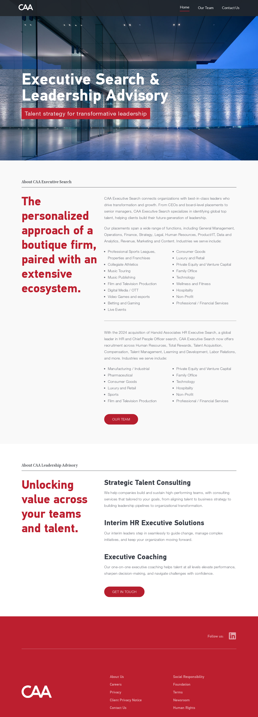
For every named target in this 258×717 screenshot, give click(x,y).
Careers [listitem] (116, 684)
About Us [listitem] (117, 677)
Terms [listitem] (178, 692)
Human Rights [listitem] (184, 708)
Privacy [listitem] (115, 692)
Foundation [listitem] (181, 684)
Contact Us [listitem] (118, 708)
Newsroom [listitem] (181, 700)
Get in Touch (124, 592)
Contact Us (230, 7)
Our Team (205, 7)
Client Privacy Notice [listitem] (125, 700)
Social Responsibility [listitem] (188, 677)
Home (184, 7)
